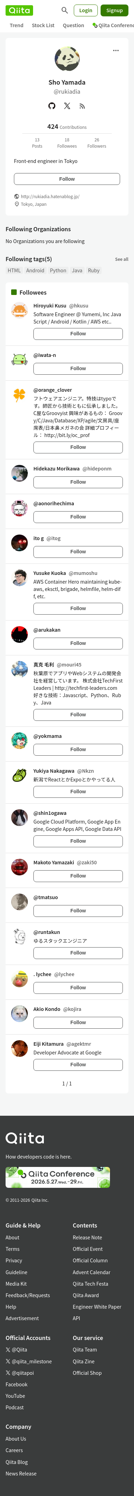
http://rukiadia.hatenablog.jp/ (50, 196)
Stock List (43, 25)
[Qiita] (19, 10)
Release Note (87, 1237)
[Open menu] (116, 50)
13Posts (37, 143)
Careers (14, 1450)
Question (73, 25)
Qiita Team (85, 1349)
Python (58, 270)
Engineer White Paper (97, 1306)
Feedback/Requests (28, 1295)
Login (86, 10)
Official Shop (87, 1372)
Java (77, 270)
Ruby (94, 270)
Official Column (90, 1260)
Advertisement (22, 1318)
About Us (16, 1438)
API (76, 1318)
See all (121, 259)
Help (11, 1306)
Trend (16, 25)
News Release (21, 1473)
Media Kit (16, 1283)
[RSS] (82, 106)
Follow (66, 179)
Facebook (16, 1384)
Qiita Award (86, 1295)
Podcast (15, 1407)
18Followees (67, 143)
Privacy (14, 1260)
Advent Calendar (91, 1272)
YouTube (15, 1395)
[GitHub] (52, 106)
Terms (12, 1248)
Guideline (16, 1272)
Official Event (88, 1248)
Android (35, 270)
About (12, 1237)
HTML (14, 270)
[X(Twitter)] (67, 106)
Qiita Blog (17, 1461)
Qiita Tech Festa (90, 1283)
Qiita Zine (84, 1361)
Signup (114, 10)
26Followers (96, 143)
